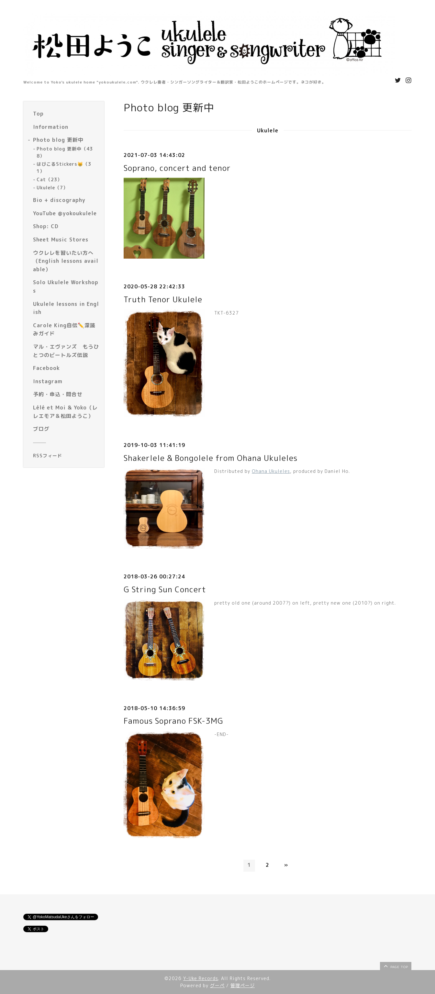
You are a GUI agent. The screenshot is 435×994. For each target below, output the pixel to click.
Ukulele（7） (52, 187)
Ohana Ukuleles (271, 471)
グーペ (217, 985)
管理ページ (242, 985)
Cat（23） (49, 179)
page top (395, 966)
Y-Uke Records (200, 978)
